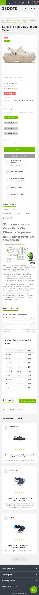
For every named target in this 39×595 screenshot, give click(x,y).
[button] (16, 7)
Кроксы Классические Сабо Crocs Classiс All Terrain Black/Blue (19, 456)
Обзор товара (9, 204)
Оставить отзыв (27, 401)
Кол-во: (6, 140)
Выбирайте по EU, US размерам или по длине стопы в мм (19, 113)
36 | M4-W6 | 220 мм (11, 118)
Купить (19, 149)
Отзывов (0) (7, 218)
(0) (20, 78)
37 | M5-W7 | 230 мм (11, 123)
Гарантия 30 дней (18, 194)
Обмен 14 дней (17, 187)
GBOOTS (9, 8)
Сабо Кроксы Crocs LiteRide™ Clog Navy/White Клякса (19, 546)
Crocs (16, 84)
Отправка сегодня (18, 178)
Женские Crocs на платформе (26, 20)
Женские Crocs (10, 20)
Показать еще (19, 559)
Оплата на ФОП (17, 171)
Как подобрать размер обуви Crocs (17, 213)
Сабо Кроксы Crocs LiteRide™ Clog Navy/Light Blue (19, 499)
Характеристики (9, 209)
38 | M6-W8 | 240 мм (11, 128)
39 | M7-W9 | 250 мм (11, 133)
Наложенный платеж (16, 162)
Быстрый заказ (19, 156)
